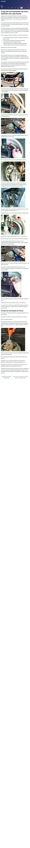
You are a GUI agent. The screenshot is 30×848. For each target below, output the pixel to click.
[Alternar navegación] (1, 6)
